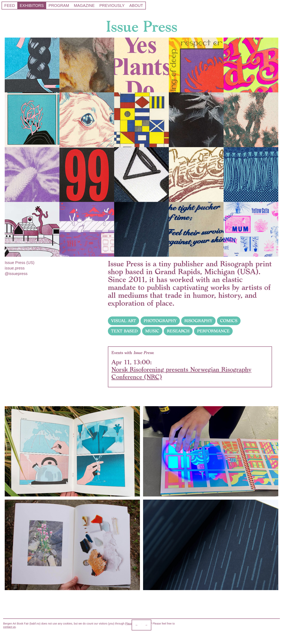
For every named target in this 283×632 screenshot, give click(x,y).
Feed (9, 5)
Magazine (84, 5)
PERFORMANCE (213, 331)
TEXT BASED (124, 331)
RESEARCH (178, 331)
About (136, 5)
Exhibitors (32, 5)
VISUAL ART (123, 320)
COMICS (228, 320)
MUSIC (152, 331)
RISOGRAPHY (198, 320)
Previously (112, 5)
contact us (9, 626)
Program (59, 5)
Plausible (130, 623)
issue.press (15, 268)
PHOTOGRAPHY (160, 320)
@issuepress (16, 273)
